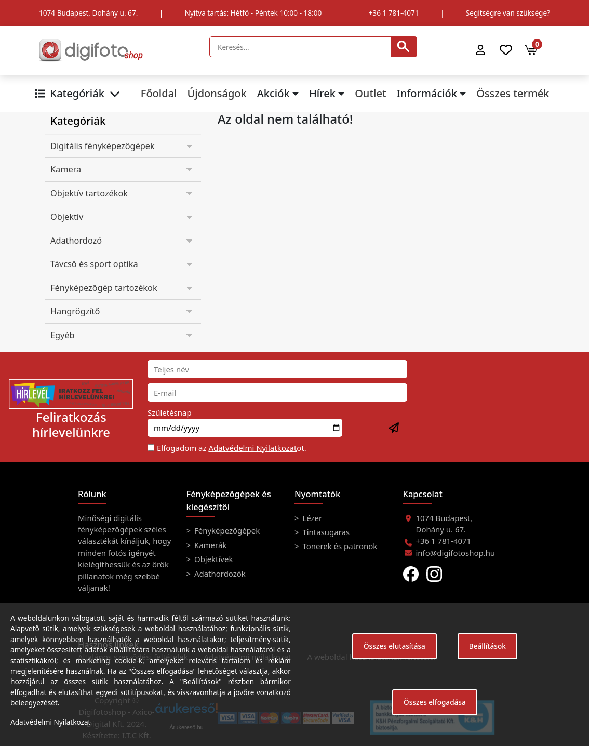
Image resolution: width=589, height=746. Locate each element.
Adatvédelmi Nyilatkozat (252, 448)
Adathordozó (76, 240)
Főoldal (159, 93)
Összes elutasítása (394, 646)
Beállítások (487, 646)
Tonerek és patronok (339, 546)
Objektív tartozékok (89, 193)
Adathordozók (219, 573)
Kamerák (209, 545)
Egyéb (62, 335)
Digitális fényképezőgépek (102, 146)
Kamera (65, 169)
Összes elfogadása (435, 702)
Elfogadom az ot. (231, 448)
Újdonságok (216, 93)
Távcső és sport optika (94, 264)
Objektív (66, 216)
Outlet (370, 93)
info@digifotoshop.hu (456, 553)
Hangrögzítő (75, 311)
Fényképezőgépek (226, 530)
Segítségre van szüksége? (508, 13)
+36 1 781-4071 (394, 13)
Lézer (312, 518)
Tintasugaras (325, 532)
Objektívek (212, 559)
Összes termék (512, 93)
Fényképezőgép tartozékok (103, 288)
